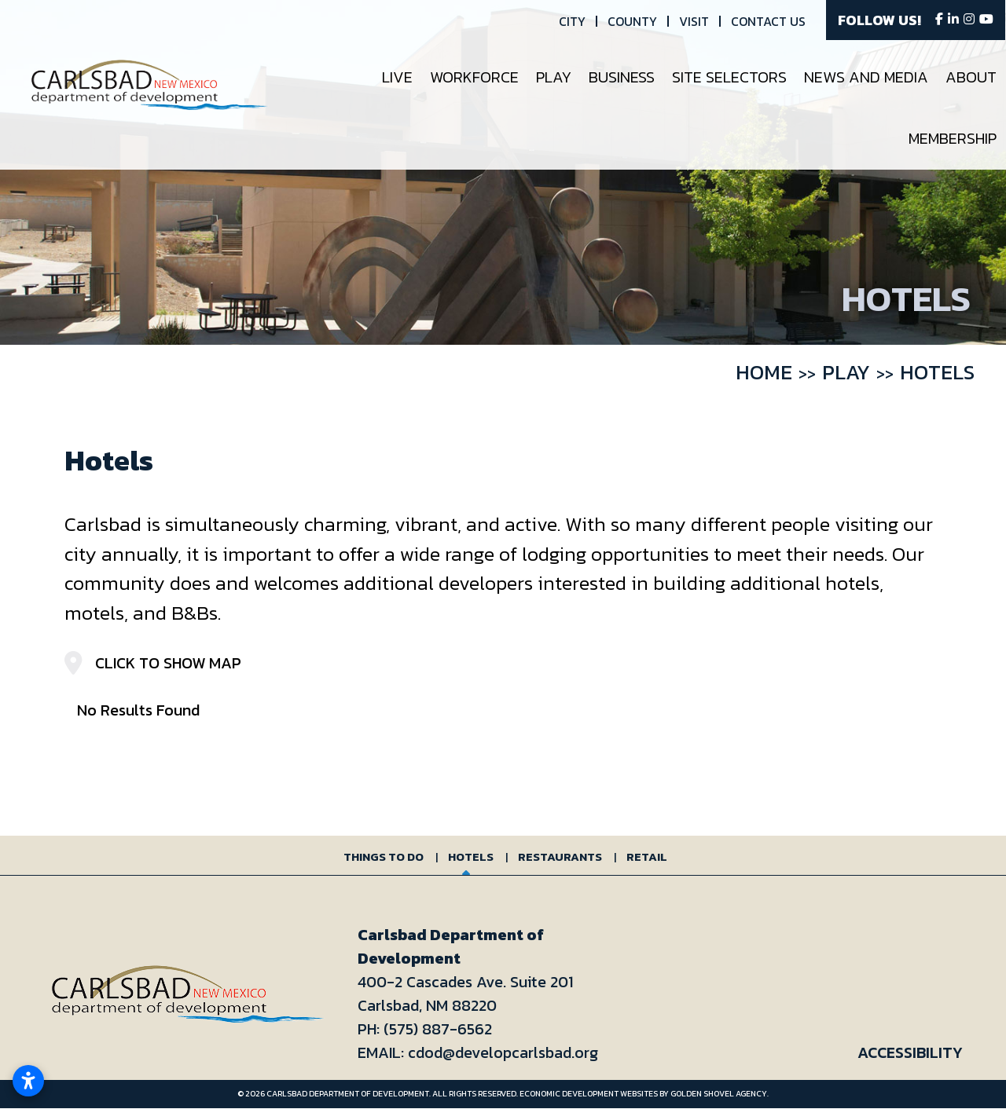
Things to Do (383, 856)
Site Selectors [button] (730, 77)
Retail (646, 856)
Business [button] (622, 77)
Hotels (471, 856)
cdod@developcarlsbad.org (503, 1052)
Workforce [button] (475, 77)
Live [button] (398, 77)
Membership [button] (953, 138)
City (573, 21)
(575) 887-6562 (438, 1029)
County (633, 21)
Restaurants (560, 856)
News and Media (867, 77)
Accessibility (910, 1052)
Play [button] (554, 77)
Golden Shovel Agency (718, 1094)
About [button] (971, 77)
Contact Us (769, 21)
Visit (695, 21)
